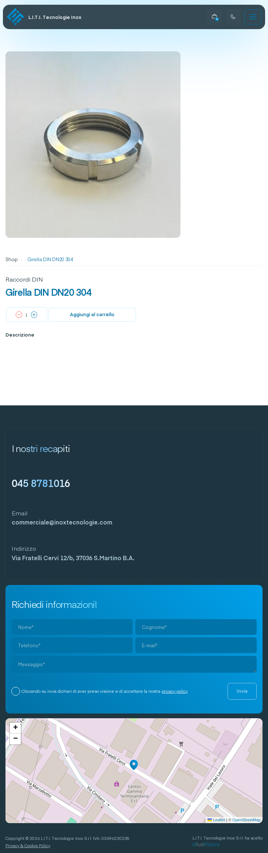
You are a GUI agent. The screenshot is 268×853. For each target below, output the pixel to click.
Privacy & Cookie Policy (27, 845)
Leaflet (216, 820)
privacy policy (175, 691)
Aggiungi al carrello (92, 314)
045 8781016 (41, 483)
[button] (134, 765)
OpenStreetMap (246, 820)
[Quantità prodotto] (26, 315)
